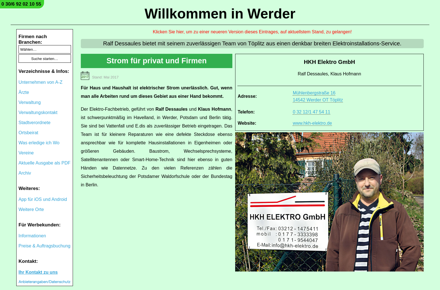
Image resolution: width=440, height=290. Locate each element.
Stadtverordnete (35, 122)
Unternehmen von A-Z (41, 82)
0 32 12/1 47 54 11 (311, 112)
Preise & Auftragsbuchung (44, 245)
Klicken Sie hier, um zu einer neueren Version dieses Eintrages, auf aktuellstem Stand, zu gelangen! (252, 31)
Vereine (26, 152)
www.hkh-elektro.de (312, 123)
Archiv (25, 173)
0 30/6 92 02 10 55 (21, 4)
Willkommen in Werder (220, 14)
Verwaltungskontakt (38, 112)
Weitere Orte (31, 209)
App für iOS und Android (43, 199)
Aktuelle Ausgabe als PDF (44, 163)
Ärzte (24, 92)
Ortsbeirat (28, 132)
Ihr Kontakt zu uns (38, 272)
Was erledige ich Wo (39, 142)
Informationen (32, 235)
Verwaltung (30, 102)
